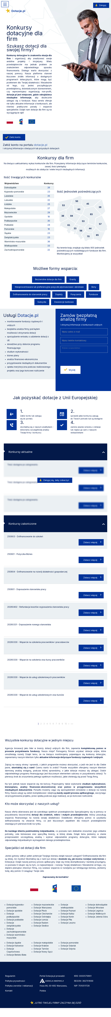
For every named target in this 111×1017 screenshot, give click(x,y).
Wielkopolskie (10, 246)
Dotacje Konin (67, 917)
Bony (93, 287)
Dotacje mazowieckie (44, 905)
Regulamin (10, 976)
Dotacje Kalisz (67, 914)
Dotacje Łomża (41, 920)
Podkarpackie (10, 221)
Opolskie (8, 216)
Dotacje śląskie (14, 943)
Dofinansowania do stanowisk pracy (30, 294)
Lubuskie (8, 200)
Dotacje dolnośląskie (97, 905)
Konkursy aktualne (20, 451)
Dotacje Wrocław (96, 907)
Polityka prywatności (15, 981)
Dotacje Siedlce (41, 926)
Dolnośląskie (10, 187)
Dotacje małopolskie (43, 943)
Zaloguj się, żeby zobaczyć (56, 480)
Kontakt (8, 991)
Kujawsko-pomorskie (14, 192)
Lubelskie (8, 196)
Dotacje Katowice (15, 946)
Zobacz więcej (90, 470)
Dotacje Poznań (68, 911)
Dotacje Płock (40, 911)
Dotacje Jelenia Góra (98, 917)
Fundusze (93, 294)
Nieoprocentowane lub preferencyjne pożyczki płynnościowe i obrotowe (49, 287)
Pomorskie (9, 229)
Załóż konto (14, 137)
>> (72, 724)
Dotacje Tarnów (41, 949)
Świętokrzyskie (11, 237)
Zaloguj (102, 5)
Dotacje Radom (41, 923)
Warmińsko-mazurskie (14, 241)
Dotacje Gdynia (68, 949)
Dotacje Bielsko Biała (16, 955)
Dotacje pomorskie (69, 943)
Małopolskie (10, 208)
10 (66, 724)
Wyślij (72, 370)
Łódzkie (8, 204)
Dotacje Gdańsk (68, 946)
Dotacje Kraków (41, 946)
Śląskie (7, 233)
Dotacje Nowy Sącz (43, 952)
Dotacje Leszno (68, 923)
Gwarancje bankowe (64, 302)
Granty (73, 279)
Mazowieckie (10, 212)
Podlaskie (8, 225)
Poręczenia (76, 294)
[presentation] (78, 359)
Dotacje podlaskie (15, 920)
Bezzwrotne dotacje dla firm (48, 279)
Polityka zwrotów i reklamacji (19, 986)
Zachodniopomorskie (14, 250)
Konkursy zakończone (22, 523)
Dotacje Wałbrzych (97, 914)
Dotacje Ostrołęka (42, 917)
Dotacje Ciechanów (43, 914)
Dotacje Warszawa (43, 907)
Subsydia (41, 302)
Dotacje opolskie (14, 911)
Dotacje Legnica (95, 911)
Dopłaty (59, 294)
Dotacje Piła (66, 920)
